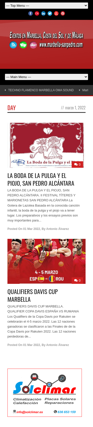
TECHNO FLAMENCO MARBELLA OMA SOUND (41, 90)
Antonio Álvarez (57, 229)
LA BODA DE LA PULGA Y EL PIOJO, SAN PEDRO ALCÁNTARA (40, 179)
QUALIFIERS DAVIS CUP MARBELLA (32, 295)
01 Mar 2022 (31, 229)
